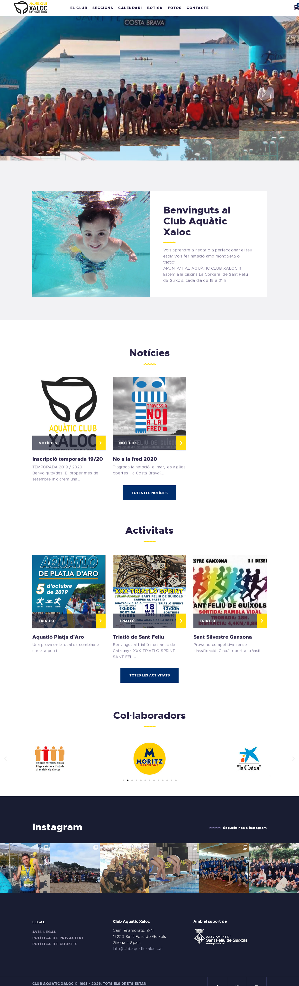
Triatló (46, 706)
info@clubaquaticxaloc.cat (138, 939)
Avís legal (44, 922)
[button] (123, 780)
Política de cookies (55, 934)
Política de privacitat (58, 928)
